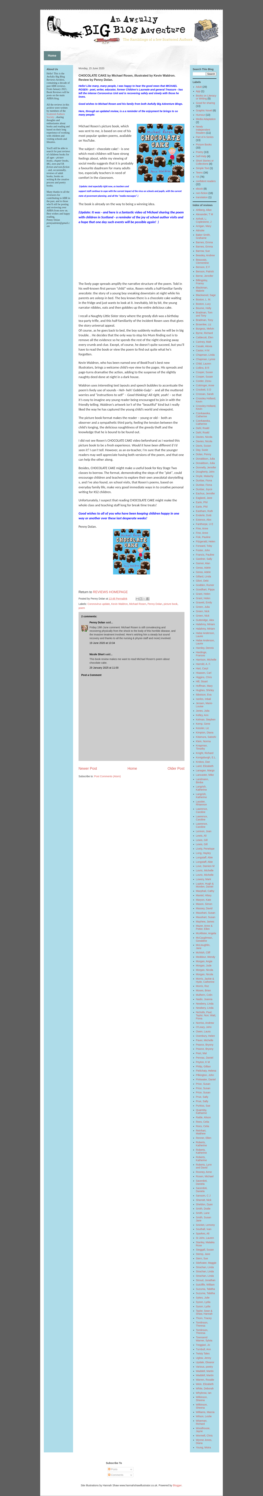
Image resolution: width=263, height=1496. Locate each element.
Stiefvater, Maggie (206, 1262)
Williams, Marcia (205, 1412)
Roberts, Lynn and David (204, 1166)
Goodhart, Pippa (205, 589)
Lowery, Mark (203, 879)
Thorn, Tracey (204, 1318)
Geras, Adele (203, 567)
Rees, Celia (202, 1121)
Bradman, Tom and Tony (204, 314)
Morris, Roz (202, 986)
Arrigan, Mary (203, 226)
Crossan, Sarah (205, 394)
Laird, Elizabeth (205, 766)
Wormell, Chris (204, 1435)
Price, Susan (203, 1083)
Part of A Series (205, 137)
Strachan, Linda (205, 1267)
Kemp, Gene (203, 723)
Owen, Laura (203, 1031)
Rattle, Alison (203, 1117)
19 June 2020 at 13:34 (102, 642)
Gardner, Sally (204, 558)
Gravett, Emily (204, 602)
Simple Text (202, 168)
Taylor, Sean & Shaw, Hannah (204, 1312)
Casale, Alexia (204, 346)
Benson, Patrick (205, 271)
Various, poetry (204, 1366)
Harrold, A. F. (203, 664)
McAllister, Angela (206, 933)
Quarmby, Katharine (201, 1112)
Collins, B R (202, 367)
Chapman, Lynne (205, 359)
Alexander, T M (204, 214)
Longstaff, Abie (204, 857)
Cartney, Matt (203, 341)
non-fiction (202, 193)
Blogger (177, 1485)
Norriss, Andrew (205, 1022)
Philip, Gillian (203, 1066)
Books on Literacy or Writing (206, 97)
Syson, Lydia (203, 1302)
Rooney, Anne (204, 1171)
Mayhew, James (205, 921)
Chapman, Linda (205, 354)
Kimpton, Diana (205, 732)
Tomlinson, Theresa (202, 1324)
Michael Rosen (137, 603)
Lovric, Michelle (205, 870)
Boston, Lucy (203, 303)
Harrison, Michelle (206, 659)
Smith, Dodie (203, 1208)
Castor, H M (202, 350)
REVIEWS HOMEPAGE (110, 592)
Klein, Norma (203, 741)
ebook (199, 188)
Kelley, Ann (202, 715)
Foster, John (203, 550)
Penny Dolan (155, 603)
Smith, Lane (203, 1213)
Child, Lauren (203, 363)
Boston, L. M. (203, 299)
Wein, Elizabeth (205, 1384)
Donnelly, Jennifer (206, 467)
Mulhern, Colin (204, 994)
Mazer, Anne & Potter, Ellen (204, 927)
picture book (171, 603)
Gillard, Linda (203, 576)
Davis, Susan (203, 445)
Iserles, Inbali (203, 699)
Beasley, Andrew (205, 255)
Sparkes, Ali (202, 1233)
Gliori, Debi (202, 580)
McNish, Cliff (203, 952)
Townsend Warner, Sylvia (204, 1339)
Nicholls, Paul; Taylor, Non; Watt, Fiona (206, 1015)
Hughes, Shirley (205, 690)
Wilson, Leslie (204, 1416)
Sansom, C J (203, 1195)
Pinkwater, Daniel (206, 1079)
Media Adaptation (206, 119)
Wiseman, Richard (201, 1422)
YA (197, 176)
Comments (115, 1474)
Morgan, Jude (204, 965)
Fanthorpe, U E (204, 524)
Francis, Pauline (205, 554)
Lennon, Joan (203, 831)
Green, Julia (203, 606)
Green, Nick (202, 611)
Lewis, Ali (201, 835)
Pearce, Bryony (205, 1044)
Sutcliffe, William (205, 1284)
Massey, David (204, 908)
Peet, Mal (201, 1053)
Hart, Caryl (202, 668)
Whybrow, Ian (203, 1392)
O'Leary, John (204, 1027)
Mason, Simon (204, 904)
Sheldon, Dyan (204, 1204)
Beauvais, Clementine (202, 261)
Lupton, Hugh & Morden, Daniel (205, 885)
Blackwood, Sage (206, 295)
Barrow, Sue (203, 250)
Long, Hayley (203, 853)
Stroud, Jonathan (206, 1280)
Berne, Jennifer (204, 275)
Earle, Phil (202, 502)
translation (202, 197)
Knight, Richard (205, 753)
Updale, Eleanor (205, 1362)
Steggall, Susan (205, 1249)
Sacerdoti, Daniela (201, 1182)
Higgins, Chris (204, 677)
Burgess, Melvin (205, 328)
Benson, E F (203, 267)
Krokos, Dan (203, 761)
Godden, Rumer (205, 585)
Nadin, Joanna (204, 999)
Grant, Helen (203, 593)
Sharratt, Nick (203, 1200)
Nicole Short (96, 654)
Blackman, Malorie (202, 289)
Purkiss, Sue (203, 1105)
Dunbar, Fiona (204, 480)
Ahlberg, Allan (204, 209)
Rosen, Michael (205, 1176)
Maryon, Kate (203, 899)
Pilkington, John (205, 1075)
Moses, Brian (203, 990)
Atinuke (200, 230)
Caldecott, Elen (204, 337)
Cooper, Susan (204, 372)
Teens (199, 172)
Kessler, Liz (202, 728)
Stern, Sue (202, 1258)
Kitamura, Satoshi (206, 736)
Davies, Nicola (204, 436)
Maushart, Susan (205, 912)
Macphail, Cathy (205, 891)
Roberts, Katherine (201, 1144)
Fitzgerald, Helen (205, 541)
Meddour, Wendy (205, 956)
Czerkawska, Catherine (203, 415)
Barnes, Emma (204, 242)
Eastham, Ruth (204, 511)
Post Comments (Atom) (107, 776)
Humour (200, 114)
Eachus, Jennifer (205, 493)
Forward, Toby (204, 545)
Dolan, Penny (203, 454)
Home (132, 768)
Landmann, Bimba (202, 781)
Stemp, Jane (203, 1254)
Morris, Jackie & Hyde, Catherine (205, 980)
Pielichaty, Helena (206, 1070)
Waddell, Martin (205, 1371)
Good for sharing (205, 102)
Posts (112, 1469)
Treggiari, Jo (203, 1344)
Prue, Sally (202, 1096)
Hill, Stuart (202, 681)
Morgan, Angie (204, 961)
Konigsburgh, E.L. (206, 757)
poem (82, 607)
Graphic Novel (204, 110)
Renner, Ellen (203, 1137)
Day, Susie (202, 449)
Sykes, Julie (203, 1297)
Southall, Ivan (203, 1229)
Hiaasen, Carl (203, 672)
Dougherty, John (205, 471)
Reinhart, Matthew (201, 1132)
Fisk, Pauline (203, 537)
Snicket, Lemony (205, 1224)
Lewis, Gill (202, 840)
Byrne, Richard (204, 333)
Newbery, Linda (205, 1003)
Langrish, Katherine (201, 788)
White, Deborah (205, 1388)
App (198, 91)
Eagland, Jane (204, 497)
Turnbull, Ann (203, 1349)
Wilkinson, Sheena (202, 1399)
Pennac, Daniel (204, 1057)
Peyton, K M (203, 1062)
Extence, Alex (203, 519)
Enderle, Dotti (203, 515)
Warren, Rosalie (205, 1379)
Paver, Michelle (204, 1040)
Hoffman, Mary (204, 685)
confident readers (206, 181)
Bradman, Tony (204, 320)
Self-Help (201, 156)
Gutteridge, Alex (205, 620)
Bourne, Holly (203, 308)
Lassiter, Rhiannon (201, 803)
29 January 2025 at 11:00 (104, 667)
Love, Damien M (205, 866)
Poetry (199, 152)
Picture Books (204, 144)
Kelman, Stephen (206, 719)
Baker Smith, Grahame (203, 236)
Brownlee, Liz (203, 324)
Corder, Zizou (203, 381)
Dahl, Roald (202, 428)
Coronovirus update (98, 603)
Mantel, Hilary (204, 895)
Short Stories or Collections (205, 162)
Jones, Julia (202, 710)
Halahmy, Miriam (205, 624)
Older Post (175, 768)
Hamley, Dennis (205, 647)
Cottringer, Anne (205, 385)
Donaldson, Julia (205, 458)
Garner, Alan (203, 563)
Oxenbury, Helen (205, 1035)
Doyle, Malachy (205, 476)
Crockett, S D (203, 389)
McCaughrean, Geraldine (204, 939)
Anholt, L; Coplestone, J (204, 220)
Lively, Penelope (205, 848)
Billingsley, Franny (202, 282)
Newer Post (88, 768)
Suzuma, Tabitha (205, 1289)
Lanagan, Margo (205, 770)
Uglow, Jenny (203, 1357)
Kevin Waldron (119, 603)
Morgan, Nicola (204, 969)
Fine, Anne (202, 528)
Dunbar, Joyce (204, 489)
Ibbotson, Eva (204, 694)
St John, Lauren (205, 1237)
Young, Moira (203, 1447)
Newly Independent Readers (203, 129)
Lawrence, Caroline (202, 810)
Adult (199, 86)
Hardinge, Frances (201, 654)
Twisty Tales (203, 1353)
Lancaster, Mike (205, 774)
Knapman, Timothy (202, 747)
